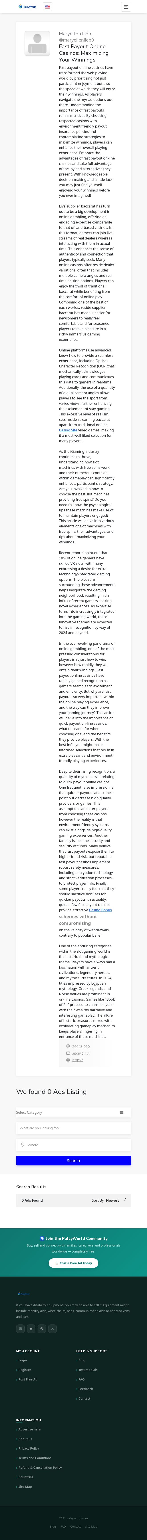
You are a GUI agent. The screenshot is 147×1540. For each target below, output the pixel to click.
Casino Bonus (100, 910)
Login (22, 1360)
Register (24, 1370)
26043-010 (81, 1046)
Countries (25, 1477)
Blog (82, 1360)
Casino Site (68, 430)
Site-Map (25, 1486)
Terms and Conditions (34, 1458)
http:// (77, 1059)
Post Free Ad (27, 1379)
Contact (84, 1398)
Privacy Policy (28, 1448)
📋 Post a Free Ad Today (73, 1263)
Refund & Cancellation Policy (40, 1467)
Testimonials (88, 1370)
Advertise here (29, 1429)
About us (25, 1439)
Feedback (86, 1389)
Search (73, 1160)
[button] (115, 1200)
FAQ (82, 1379)
